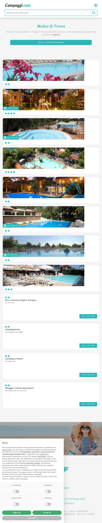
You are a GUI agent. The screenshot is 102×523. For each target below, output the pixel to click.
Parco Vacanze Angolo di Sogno (20, 300)
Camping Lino (50, 270)
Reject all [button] (16, 513)
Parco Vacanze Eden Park (55, 65)
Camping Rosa (50, 183)
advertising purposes (33, 463)
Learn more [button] (31, 518)
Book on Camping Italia (71, 498)
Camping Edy (49, 124)
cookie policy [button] (43, 454)
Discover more (75, 81)
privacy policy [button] (7, 450)
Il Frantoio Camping (53, 212)
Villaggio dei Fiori (51, 153)
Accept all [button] (47, 513)
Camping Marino (51, 241)
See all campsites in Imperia (51, 42)
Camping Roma (12, 329)
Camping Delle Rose (53, 95)
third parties (42, 456)
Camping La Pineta (14, 358)
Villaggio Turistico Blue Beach (19, 388)
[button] (60, 443)
